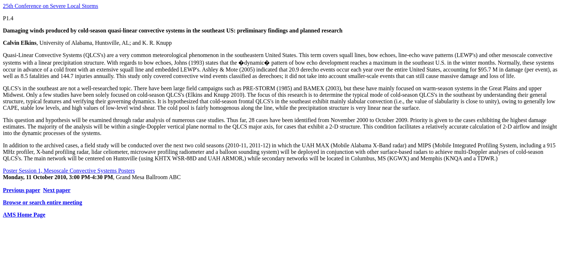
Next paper (57, 190)
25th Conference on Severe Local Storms (50, 6)
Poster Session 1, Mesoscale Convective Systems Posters (69, 171)
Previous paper (21, 190)
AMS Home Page (24, 215)
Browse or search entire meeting (42, 202)
